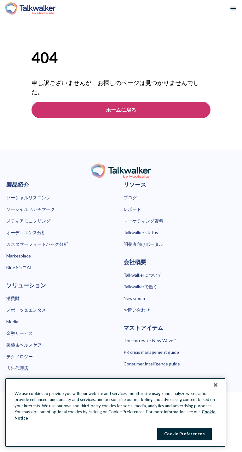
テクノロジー (19, 356)
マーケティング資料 (143, 220)
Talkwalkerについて (143, 275)
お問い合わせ (137, 310)
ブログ (130, 197)
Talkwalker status (141, 232)
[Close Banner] (215, 385)
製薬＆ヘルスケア (24, 344)
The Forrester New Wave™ (150, 340)
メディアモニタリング (28, 220)
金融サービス (19, 333)
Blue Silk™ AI (19, 267)
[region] (115, 412)
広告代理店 (17, 368)
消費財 (13, 298)
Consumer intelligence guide (152, 363)
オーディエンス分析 (26, 232)
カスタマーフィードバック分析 (37, 244)
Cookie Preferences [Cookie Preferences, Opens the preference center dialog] (184, 433)
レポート (132, 209)
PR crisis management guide (151, 352)
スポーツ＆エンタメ (26, 310)
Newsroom (134, 298)
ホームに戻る (121, 110)
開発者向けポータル (143, 244)
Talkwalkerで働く (141, 286)
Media (12, 321)
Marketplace (18, 255)
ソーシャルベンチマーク (30, 209)
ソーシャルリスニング (28, 197)
